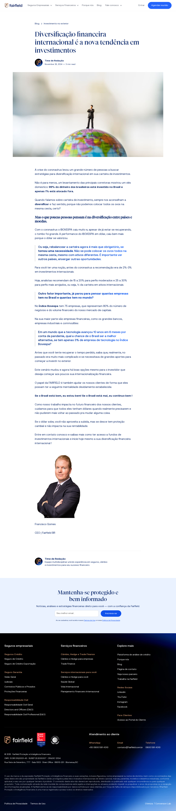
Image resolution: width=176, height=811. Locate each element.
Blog (99, 5)
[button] (40, 5)
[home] (13, 5)
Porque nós (88, 5)
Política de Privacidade (111, 620)
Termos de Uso (89, 620)
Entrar (141, 5)
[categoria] (56, 23)
